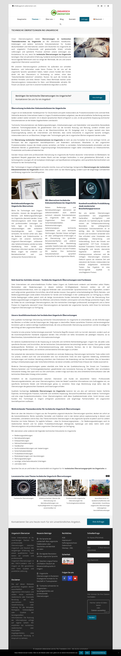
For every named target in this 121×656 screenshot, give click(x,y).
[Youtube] (75, 578)
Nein (87, 652)
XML (71, 548)
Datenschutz (67, 545)
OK (81, 652)
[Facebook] (64, 578)
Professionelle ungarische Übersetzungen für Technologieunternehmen (75, 500)
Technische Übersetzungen (24, 498)
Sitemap (65, 548)
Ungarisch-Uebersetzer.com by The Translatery (51, 649)
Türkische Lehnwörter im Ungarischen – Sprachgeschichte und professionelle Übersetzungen (47, 591)
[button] (60, 24)
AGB (63, 538)
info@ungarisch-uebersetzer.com (25, 6)
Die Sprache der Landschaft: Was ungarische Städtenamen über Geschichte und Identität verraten (47, 544)
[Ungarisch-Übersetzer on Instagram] (69, 578)
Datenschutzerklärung (98, 652)
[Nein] (118, 653)
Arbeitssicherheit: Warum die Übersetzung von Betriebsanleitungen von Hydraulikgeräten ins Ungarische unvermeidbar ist (50, 503)
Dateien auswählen (98, 610)
